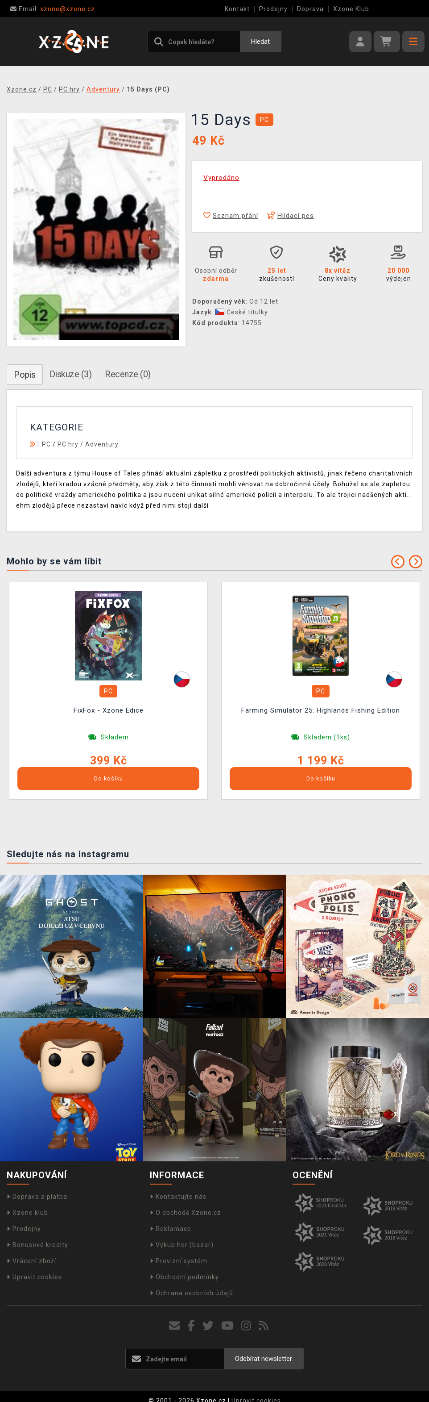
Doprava (310, 9)
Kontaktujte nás (178, 1196)
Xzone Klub (351, 9)
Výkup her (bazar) (182, 1244)
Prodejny (273, 9)
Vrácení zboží (31, 1260)
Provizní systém (178, 1260)
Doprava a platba (37, 1196)
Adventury (102, 444)
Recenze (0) (128, 374)
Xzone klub (27, 1212)
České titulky (241, 312)
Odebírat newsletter (263, 1359)
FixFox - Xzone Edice (109, 710)
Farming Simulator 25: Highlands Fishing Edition (320, 710)
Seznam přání (230, 216)
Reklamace (170, 1228)
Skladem (115, 737)
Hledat (260, 42)
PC (46, 444)
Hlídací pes (290, 216)
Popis (25, 374)
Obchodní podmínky (184, 1277)
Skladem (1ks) (327, 737)
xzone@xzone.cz (52, 9)
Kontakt (237, 9)
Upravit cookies (34, 1277)
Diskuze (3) (71, 374)
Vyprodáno (221, 178)
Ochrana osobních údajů (191, 1293)
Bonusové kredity (37, 1244)
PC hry (68, 444)
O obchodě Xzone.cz (185, 1212)
